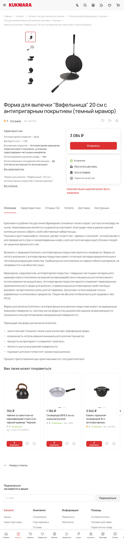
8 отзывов (15, 121)
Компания (39, 510)
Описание (10, 208)
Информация (70, 510)
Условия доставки (101, 522)
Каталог (9, 510)
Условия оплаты (100, 517)
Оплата (68, 208)
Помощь (96, 510)
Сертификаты (41, 522)
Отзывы (37, 527)
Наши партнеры (13, 522)
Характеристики (31, 208)
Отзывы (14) (52, 208)
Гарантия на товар (101, 527)
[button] (120, 411)
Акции (7, 517)
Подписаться (107, 498)
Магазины (68, 522)
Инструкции (102, 208)
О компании (39, 517)
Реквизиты (68, 517)
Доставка (84, 208)
